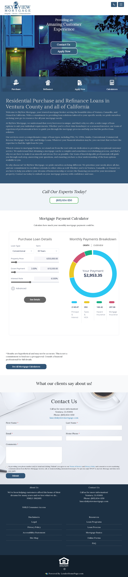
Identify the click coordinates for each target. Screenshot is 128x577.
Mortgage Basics (94, 532)
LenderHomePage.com (72, 573)
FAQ (94, 543)
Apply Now (64, 51)
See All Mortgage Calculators (26, 366)
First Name (12, 423)
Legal (34, 522)
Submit (15, 475)
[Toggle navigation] (121, 4)
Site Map (34, 538)
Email (9, 433)
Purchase (16, 84)
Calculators (112, 84)
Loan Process (94, 527)
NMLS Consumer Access (34, 507)
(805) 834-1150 (64, 200)
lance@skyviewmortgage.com (64, 418)
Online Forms (94, 538)
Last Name (72, 423)
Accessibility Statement (34, 532)
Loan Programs (94, 522)
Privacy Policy (90, 466)
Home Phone (73, 433)
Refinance (48, 84)
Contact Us (63, 44)
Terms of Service (76, 466)
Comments (12, 444)
